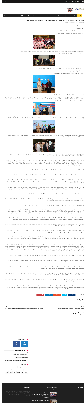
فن (24, 56)
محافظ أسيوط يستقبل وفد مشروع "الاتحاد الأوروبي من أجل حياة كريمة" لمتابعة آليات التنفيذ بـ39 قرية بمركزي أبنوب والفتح (38, 395)
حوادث (6, 51)
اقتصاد (57, 15)
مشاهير (15, 56)
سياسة (62, 15)
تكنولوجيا (21, 15)
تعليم (64, 25)
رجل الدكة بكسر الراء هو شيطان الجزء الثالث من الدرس (14, 41)
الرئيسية (78, 15)
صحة (47, 15)
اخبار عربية (18, 48)
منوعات (33, 15)
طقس (9, 53)
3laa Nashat (59, 400)
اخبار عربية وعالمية (40, 15)
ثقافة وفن (27, 15)
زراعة (16, 15)
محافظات (68, 15)
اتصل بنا (64, 1)
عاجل (74, 15)
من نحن (80, 1)
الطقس (24, 51)
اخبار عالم (23, 48)
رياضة (52, 15)
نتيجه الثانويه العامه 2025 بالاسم (19, 38)
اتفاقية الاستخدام (69, 1)
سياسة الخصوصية (75, 1)
